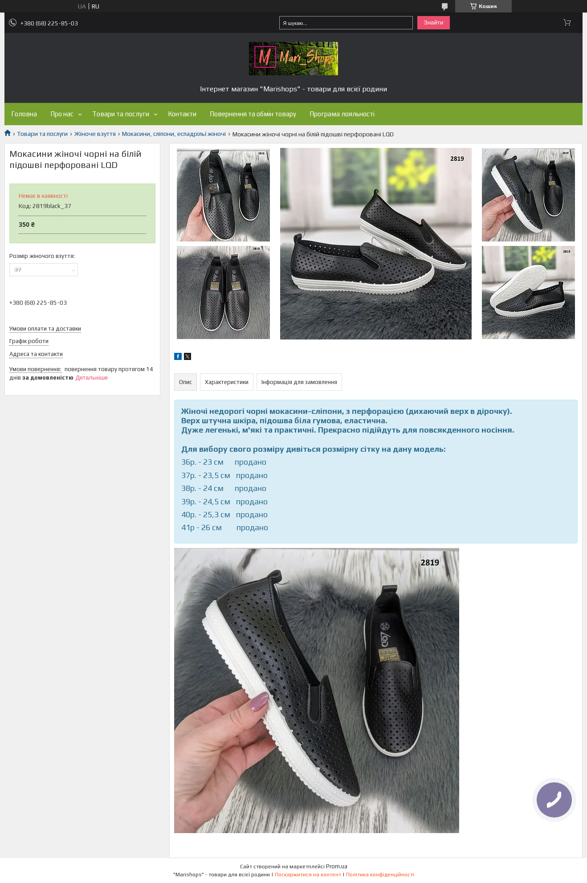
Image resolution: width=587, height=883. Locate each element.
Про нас (61, 114)
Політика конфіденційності (380, 874)
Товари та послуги (120, 114)
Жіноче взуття (95, 133)
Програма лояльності (342, 114)
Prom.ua (336, 866)
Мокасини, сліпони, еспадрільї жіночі (174, 133)
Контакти (182, 114)
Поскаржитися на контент (308, 874)
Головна (24, 114)
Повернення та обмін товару (253, 114)
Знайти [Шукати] (434, 22)
